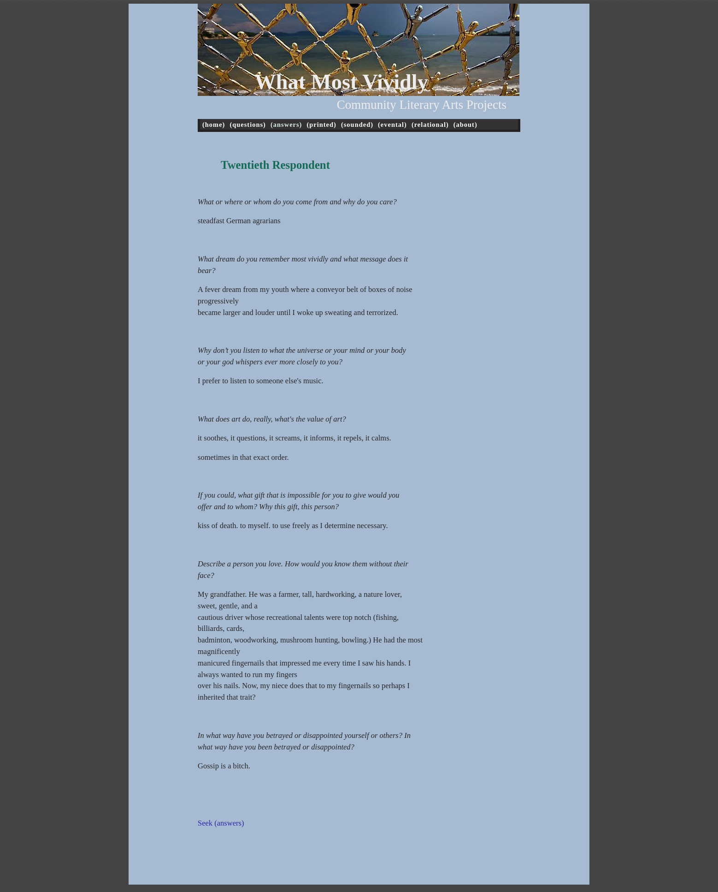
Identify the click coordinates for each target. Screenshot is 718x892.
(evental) (392, 124)
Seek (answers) (221, 823)
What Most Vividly (341, 82)
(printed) (321, 124)
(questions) (248, 124)
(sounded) (357, 124)
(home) (213, 124)
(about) (465, 124)
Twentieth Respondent (275, 165)
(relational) (430, 124)
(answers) (286, 124)
